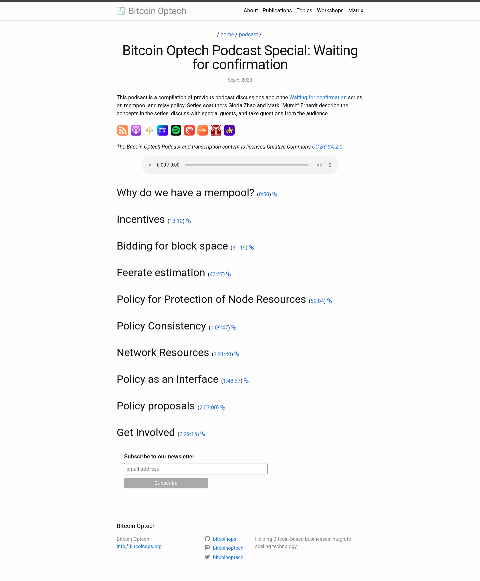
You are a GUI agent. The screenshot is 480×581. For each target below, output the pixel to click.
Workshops (330, 10)
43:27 (216, 274)
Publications (277, 10)
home (227, 34)
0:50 (264, 194)
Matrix (355, 10)
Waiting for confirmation (318, 97)
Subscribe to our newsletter (159, 456)
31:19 (239, 248)
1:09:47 (219, 327)
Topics (304, 10)
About (251, 10)
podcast (248, 34)
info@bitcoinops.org (139, 546)
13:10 (176, 221)
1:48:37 (232, 381)
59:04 (317, 301)
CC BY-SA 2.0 (327, 147)
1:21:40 (222, 354)
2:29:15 (188, 434)
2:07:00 (208, 407)
